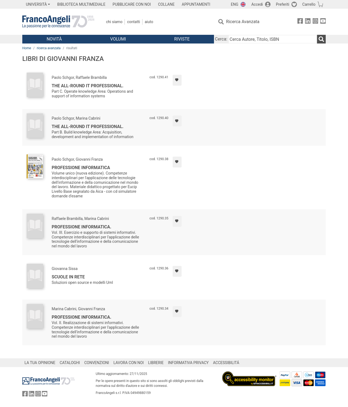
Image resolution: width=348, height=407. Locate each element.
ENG (234, 4)
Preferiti (282, 4)
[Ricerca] (321, 39)
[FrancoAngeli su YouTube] (323, 22)
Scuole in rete (68, 276)
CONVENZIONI (96, 363)
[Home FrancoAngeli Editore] (58, 22)
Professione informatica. (81, 226)
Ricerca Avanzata (243, 21)
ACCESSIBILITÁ (226, 363)
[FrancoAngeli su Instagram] (315, 22)
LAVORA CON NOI (128, 363)
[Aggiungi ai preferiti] (177, 80)
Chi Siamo (114, 22)
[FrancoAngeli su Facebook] (300, 22)
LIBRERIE (156, 363)
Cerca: (221, 39)
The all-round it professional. (87, 85)
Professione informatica (81, 167)
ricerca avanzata (49, 48)
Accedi (257, 4)
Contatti (133, 22)
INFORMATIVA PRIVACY (188, 363)
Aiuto (149, 22)
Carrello (308, 4)
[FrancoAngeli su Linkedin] (307, 22)
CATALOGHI (70, 363)
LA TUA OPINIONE (39, 363)
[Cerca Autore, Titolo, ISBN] (272, 39)
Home (26, 48)
